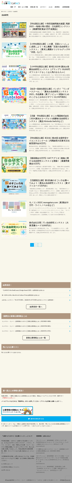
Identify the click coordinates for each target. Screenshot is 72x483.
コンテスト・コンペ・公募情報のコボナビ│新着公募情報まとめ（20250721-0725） (27, 331)
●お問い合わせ (5, 470)
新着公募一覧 (34, 7)
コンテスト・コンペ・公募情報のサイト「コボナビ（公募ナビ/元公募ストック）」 (37, 480)
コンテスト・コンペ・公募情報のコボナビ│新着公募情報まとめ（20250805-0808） (27, 321)
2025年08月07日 (53, 459)
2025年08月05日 (53, 469)
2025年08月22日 (53, 443)
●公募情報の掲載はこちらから (10, 467)
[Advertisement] (35, 265)
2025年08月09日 (53, 451)
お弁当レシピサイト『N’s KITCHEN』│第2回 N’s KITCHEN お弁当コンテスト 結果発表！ (28, 300)
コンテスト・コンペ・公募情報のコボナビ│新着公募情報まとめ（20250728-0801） (27, 326)
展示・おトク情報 (23, 7)
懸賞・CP (13, 7)
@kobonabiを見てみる (37, 419)
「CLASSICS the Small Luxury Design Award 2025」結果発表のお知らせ (23, 290)
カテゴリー (43, 7)
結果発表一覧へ (36, 307)
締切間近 (57, 7)
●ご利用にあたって (7, 464)
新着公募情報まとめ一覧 (36, 338)
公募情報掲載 (65, 7)
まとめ (50, 7)
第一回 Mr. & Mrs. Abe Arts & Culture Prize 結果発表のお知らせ (20, 295)
